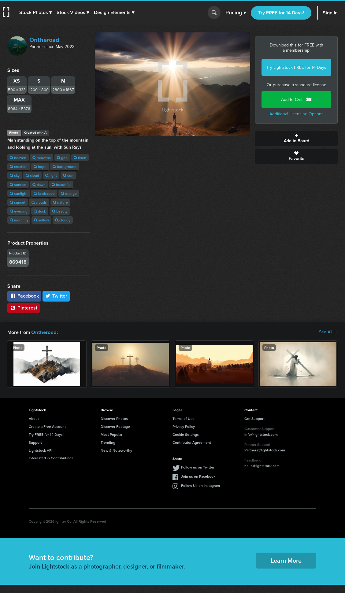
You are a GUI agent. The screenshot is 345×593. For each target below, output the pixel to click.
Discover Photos (114, 418)
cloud (32, 175)
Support (35, 442)
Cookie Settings (185, 434)
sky (15, 175)
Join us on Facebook (198, 476)
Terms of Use (183, 418)
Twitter (56, 295)
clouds (39, 202)
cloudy (62, 220)
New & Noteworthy (116, 450)
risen (80, 157)
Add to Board (296, 138)
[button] (36, 12)
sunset (17, 202)
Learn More (286, 560)
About (34, 418)
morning (19, 220)
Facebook (24, 295)
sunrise (18, 184)
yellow (41, 220)
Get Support (254, 418)
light (51, 175)
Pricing (235, 13)
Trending (108, 442)
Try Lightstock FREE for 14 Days (296, 67)
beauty (60, 211)
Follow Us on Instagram (200, 485)
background (64, 166)
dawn (39, 184)
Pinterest (23, 307)
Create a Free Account (47, 426)
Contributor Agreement (191, 442)
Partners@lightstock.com (264, 449)
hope (40, 166)
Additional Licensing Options (296, 114)
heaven (18, 157)
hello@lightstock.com (262, 465)
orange (69, 193)
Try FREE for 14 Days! (281, 12)
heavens (41, 157)
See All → (328, 332)
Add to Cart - (296, 99)
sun (68, 175)
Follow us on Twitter (197, 466)
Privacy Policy (183, 426)
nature (60, 202)
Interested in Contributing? (51, 457)
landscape (44, 193)
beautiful (61, 184)
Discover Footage (115, 426)
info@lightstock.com (261, 434)
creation (19, 166)
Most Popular (111, 434)
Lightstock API (40, 450)
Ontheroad (44, 39)
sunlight (19, 193)
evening (19, 211)
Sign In (330, 12)
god (62, 157)
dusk (40, 211)
